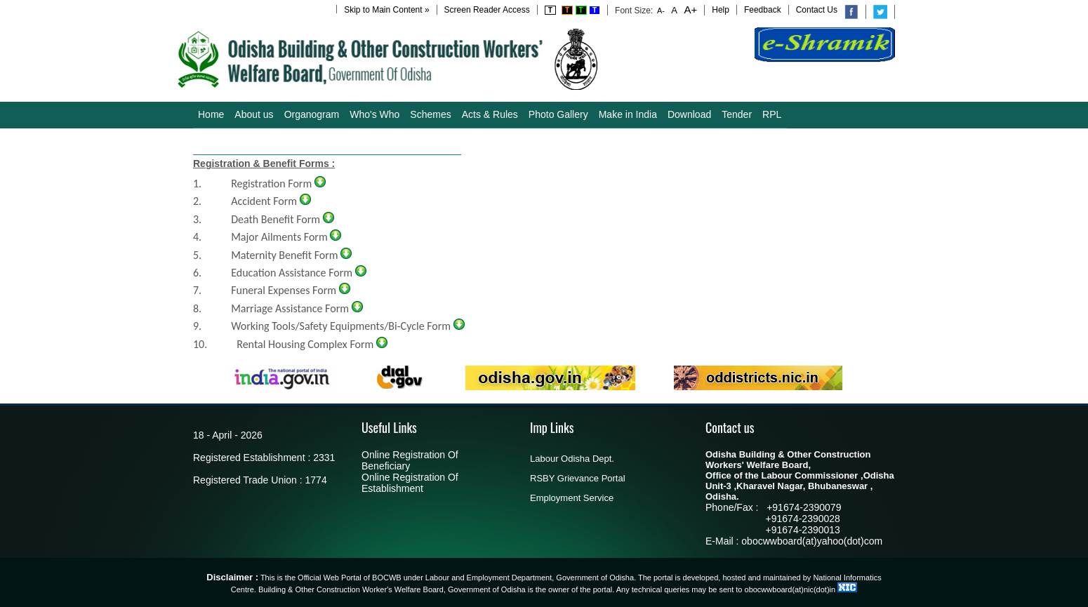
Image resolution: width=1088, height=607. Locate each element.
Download (689, 114)
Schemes (430, 114)
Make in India (628, 114)
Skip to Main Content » (386, 10)
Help (720, 10)
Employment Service (571, 498)
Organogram (312, 114)
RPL (771, 114)
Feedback (762, 10)
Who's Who (374, 114)
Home (211, 114)
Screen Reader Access (487, 10)
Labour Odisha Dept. (572, 458)
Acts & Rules (490, 114)
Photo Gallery (558, 114)
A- (661, 10)
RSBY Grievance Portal (577, 478)
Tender (737, 114)
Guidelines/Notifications (249, 141)
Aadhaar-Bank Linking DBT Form (383, 141)
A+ (689, 9)
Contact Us (816, 10)
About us (253, 114)
